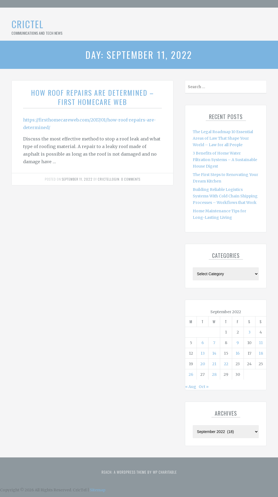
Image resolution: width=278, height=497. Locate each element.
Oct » (203, 386)
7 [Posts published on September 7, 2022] (214, 342)
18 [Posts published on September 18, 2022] (261, 353)
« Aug (190, 386)
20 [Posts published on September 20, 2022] (202, 363)
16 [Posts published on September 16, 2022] (238, 353)
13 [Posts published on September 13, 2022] (203, 353)
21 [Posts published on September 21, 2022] (214, 363)
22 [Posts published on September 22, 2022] (226, 363)
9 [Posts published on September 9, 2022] (237, 342)
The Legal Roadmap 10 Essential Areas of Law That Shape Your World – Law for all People (223, 138)
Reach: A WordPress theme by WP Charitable (139, 472)
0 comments (130, 179)
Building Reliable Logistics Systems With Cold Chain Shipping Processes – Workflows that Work (225, 196)
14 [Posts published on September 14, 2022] (214, 353)
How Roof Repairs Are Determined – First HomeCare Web (92, 97)
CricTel (27, 24)
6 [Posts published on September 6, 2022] (202, 342)
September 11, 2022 (77, 179)
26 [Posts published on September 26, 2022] (191, 374)
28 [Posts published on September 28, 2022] (214, 374)
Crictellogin (108, 179)
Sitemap (97, 490)
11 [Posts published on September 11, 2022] (261, 342)
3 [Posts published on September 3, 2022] (249, 332)
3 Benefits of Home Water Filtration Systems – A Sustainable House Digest (225, 160)
